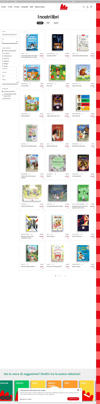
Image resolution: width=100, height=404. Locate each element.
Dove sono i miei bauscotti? (54, 266)
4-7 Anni (10, 7)
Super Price (7, 98)
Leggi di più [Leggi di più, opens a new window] (51, 394)
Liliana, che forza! (77, 86)
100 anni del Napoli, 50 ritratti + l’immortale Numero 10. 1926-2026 (29, 56)
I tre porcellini (24, 86)
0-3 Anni (3, 7)
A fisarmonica (7, 56)
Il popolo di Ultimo (51, 55)
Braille (5, 66)
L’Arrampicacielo (76, 176)
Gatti (83, 383)
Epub (56, 23)
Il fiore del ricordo (77, 236)
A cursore (6, 53)
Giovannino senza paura (78, 146)
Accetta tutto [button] (73, 398)
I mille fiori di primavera (27, 206)
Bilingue (6, 64)
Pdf (48, 23)
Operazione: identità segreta (29, 146)
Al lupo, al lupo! (76, 266)
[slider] (2, 43)
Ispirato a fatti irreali (52, 146)
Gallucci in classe (40, 7)
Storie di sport (50, 236)
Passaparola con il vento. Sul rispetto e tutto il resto (80, 207)
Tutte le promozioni (9, 91)
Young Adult (24, 7)
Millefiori (49, 176)
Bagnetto (6, 61)
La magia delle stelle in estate (55, 206)
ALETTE (6, 58)
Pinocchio (49, 86)
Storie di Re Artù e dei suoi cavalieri (28, 177)
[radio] (40, 23)
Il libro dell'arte (76, 116)
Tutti (40, 23)
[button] (25, 399)
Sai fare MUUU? (25, 116)
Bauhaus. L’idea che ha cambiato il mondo (27, 237)
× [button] (80, 390)
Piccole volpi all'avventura (28, 266)
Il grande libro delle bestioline (80, 55)
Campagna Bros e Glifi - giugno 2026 (10, 95)
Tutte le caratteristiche (10, 51)
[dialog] (50, 395)
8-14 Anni (16, 7)
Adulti (31, 7)
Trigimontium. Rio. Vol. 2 (53, 116)
